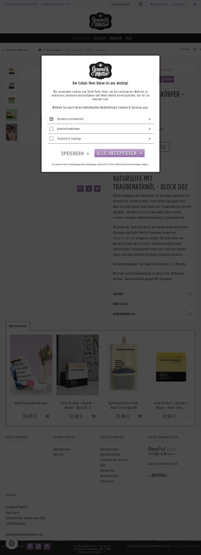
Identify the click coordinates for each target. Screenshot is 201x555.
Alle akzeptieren (117, 153)
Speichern (73, 153)
